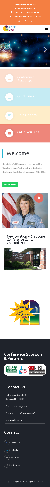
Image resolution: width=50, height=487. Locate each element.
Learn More (10, 184)
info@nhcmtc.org (16, 420)
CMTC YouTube (28, 133)
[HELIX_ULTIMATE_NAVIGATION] (46, 29)
